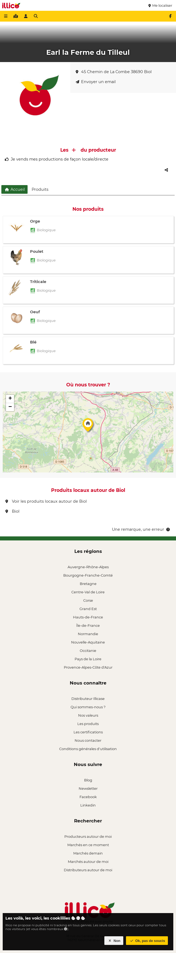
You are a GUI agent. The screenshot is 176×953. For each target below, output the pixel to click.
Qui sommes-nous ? (88, 707)
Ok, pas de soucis (147, 941)
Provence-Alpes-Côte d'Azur (88, 667)
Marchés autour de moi (88, 861)
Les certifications (88, 732)
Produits (40, 189)
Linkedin (88, 805)
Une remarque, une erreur (141, 529)
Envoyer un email (96, 81)
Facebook (88, 797)
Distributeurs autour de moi (88, 870)
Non (114, 941)
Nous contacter (88, 740)
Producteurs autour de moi (88, 836)
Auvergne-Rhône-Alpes (88, 567)
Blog (88, 780)
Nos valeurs (88, 715)
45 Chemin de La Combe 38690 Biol (114, 71)
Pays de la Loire (88, 659)
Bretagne (88, 583)
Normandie (88, 634)
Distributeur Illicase (88, 698)
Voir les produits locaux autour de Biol (46, 501)
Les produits (88, 723)
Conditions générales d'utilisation (88, 749)
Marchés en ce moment (88, 845)
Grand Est (88, 609)
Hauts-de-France (88, 617)
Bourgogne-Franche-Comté (88, 575)
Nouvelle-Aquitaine (88, 642)
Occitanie (88, 650)
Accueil (14, 189)
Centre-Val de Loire (88, 592)
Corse (88, 600)
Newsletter (88, 788)
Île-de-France (88, 625)
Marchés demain (88, 853)
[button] (87, 426)
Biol (12, 511)
